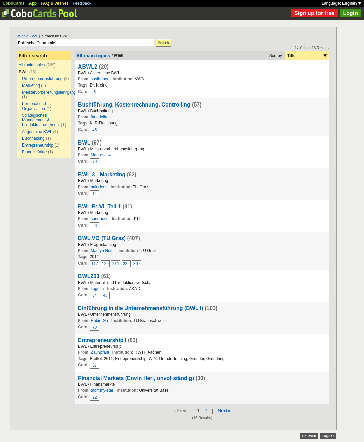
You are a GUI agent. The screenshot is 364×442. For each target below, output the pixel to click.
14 (94, 193)
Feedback (82, 3)
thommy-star (102, 390)
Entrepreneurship (37, 145)
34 (94, 295)
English (351, 3)
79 (94, 161)
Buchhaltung (33, 138)
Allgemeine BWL (37, 131)
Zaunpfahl (100, 352)
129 (105, 263)
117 (94, 263)
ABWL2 (87, 67)
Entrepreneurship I (102, 340)
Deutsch (309, 436)
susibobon (100, 79)
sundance (99, 218)
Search (163, 42)
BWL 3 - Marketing (101, 174)
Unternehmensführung (42, 78)
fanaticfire (99, 117)
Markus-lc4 (101, 155)
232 (126, 263)
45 (94, 130)
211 (115, 263)
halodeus (99, 187)
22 (94, 397)
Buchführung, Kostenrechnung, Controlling (134, 105)
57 (94, 365)
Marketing (31, 85)
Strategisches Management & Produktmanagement (41, 120)
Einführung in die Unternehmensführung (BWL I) (140, 308)
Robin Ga (99, 320)
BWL (84, 143)
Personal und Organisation (34, 106)
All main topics (32, 65)
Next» (224, 411)
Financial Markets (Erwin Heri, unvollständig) (136, 378)
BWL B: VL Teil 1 (99, 206)
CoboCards (14, 3)
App (33, 3)
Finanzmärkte (34, 152)
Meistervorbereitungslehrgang (49, 92)
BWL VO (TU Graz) (102, 238)
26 (94, 225)
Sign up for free (314, 13)
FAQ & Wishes (55, 3)
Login (350, 13)
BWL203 (88, 276)
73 (94, 327)
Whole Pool (27, 36)
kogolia (97, 288)
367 (136, 263)
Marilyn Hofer (103, 250)
